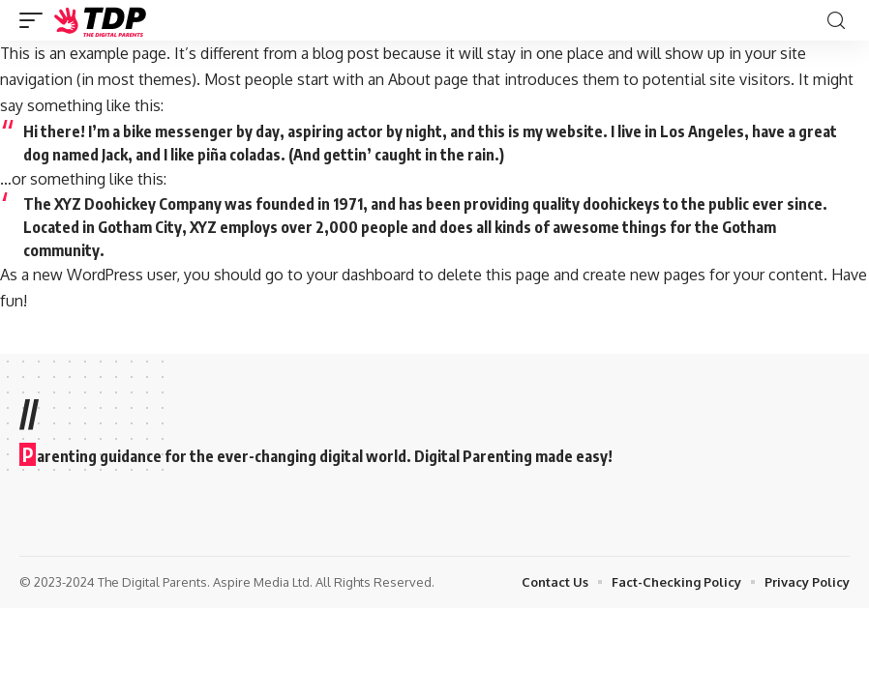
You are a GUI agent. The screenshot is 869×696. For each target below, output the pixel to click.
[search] (836, 21)
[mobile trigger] (35, 20)
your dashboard (360, 274)
